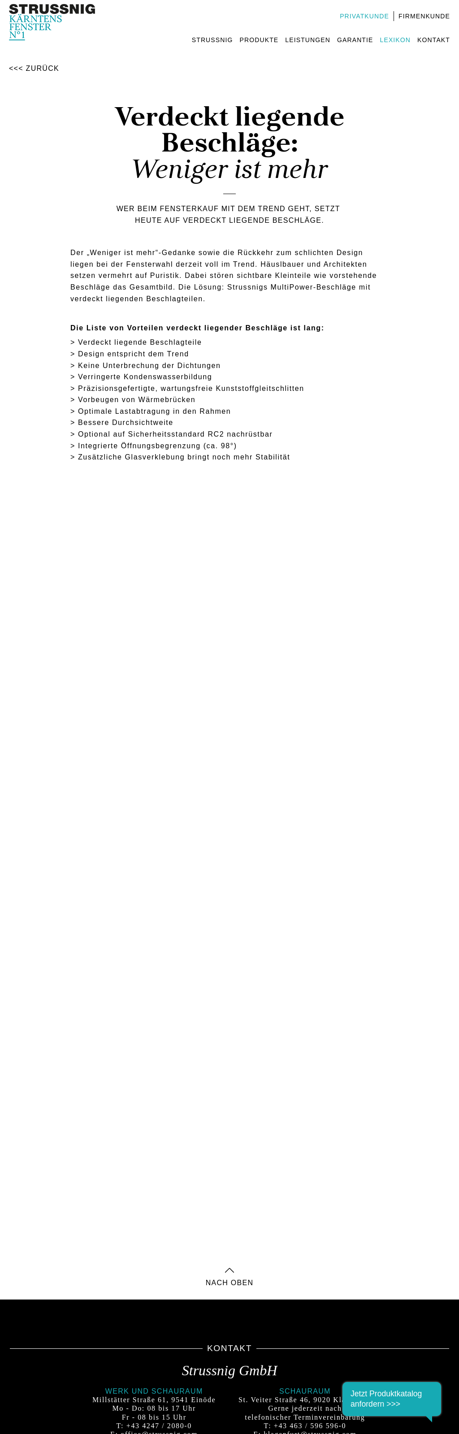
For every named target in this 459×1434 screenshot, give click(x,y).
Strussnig (212, 39)
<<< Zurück (34, 68)
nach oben (230, 1280)
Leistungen (307, 39)
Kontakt (433, 39)
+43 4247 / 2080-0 (159, 1426)
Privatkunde (364, 16)
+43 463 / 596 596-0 (310, 1426)
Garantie (355, 39)
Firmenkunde (424, 16)
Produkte (259, 39)
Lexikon (395, 39)
